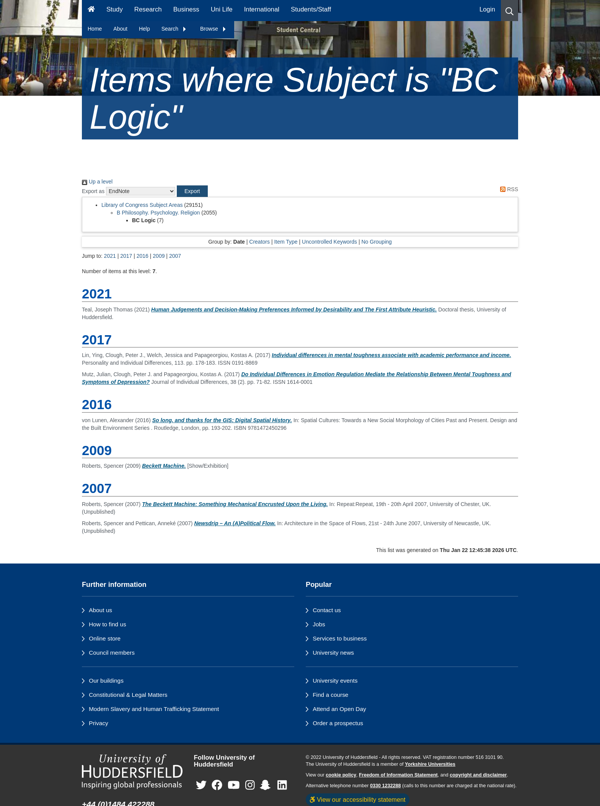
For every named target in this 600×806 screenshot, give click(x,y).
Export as (93, 191)
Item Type (285, 242)
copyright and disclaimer (478, 775)
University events (335, 680)
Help (144, 29)
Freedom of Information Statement (398, 775)
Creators (259, 242)
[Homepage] (91, 10)
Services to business (340, 638)
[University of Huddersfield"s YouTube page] (234, 785)
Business (186, 9)
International (261, 9)
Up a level (97, 182)
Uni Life (222, 9)
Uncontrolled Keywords (329, 242)
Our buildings (106, 680)
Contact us (327, 610)
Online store (105, 638)
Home (95, 29)
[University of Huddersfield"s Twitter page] (201, 785)
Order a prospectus (338, 723)
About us (100, 610)
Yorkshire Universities (430, 764)
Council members (112, 652)
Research (148, 9)
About (120, 29)
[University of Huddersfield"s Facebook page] (217, 785)
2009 (159, 256)
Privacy (98, 723)
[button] (509, 10)
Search (174, 29)
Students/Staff (311, 9)
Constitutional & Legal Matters (128, 694)
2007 (175, 256)
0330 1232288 (385, 785)
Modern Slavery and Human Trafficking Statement (154, 709)
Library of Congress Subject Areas (142, 205)
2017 (126, 256)
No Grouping (376, 242)
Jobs (319, 624)
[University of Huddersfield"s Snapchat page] (267, 785)
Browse (213, 29)
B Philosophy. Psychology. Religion (158, 213)
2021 (110, 256)
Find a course (330, 694)
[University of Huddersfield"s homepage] (132, 771)
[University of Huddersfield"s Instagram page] (250, 785)
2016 (142, 256)
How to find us (107, 624)
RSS (507, 189)
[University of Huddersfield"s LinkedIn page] (282, 785)
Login (487, 9)
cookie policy (341, 775)
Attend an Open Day (339, 709)
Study (114, 9)
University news (333, 652)
